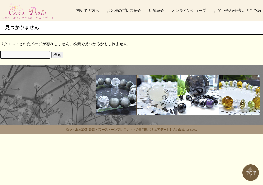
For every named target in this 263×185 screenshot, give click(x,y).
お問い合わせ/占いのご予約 (237, 10)
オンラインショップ (189, 10)
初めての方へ (87, 10)
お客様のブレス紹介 (124, 10)
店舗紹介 (156, 10)
